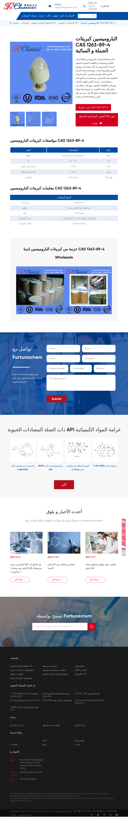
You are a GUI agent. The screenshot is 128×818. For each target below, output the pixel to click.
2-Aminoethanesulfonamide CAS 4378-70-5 (89, 702)
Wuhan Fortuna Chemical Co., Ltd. (40, 812)
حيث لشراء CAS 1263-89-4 (93, 107)
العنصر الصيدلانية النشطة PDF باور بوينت (97, 120)
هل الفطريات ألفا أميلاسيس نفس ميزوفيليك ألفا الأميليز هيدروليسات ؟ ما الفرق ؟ (26, 567)
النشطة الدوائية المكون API (43, 22)
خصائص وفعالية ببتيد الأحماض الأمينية (61, 565)
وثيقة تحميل (79, 742)
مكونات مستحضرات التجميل (54, 671)
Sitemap (13, 816)
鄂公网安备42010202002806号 (104, 812)
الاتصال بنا (70, 15)
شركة (33, 15)
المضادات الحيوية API (68, 22)
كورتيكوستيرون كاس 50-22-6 (87, 694)
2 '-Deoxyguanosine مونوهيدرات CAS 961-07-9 (24, 696)
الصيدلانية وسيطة (49, 667)
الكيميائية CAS (81, 675)
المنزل (15, 22)
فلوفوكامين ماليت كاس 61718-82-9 (57, 701)
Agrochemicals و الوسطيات (22, 671)
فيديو (44, 745)
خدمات (41, 15)
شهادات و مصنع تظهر (51, 726)
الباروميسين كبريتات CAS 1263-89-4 (97, 22)
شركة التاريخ (80, 726)
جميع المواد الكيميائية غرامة (21, 679)
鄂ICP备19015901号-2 (81, 812)
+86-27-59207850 (92, 7)
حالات (48, 15)
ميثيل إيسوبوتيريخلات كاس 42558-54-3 (24, 709)
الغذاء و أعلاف (80, 671)
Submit (56, 397)
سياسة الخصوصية (25, 816)
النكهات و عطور (16, 675)
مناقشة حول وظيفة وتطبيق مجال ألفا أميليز (100, 565)
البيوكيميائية (79, 667)
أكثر (64, 483)
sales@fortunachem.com (65, 7)
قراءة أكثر (20, 581)
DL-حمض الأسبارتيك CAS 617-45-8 (25, 701)
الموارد (55, 15)
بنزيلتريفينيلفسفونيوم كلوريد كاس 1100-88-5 (56, 696)
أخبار (62, 15)
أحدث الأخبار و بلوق (64, 511)
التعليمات (14, 745)
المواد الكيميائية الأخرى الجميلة (55, 675)
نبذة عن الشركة (16, 726)
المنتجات (26, 15)
